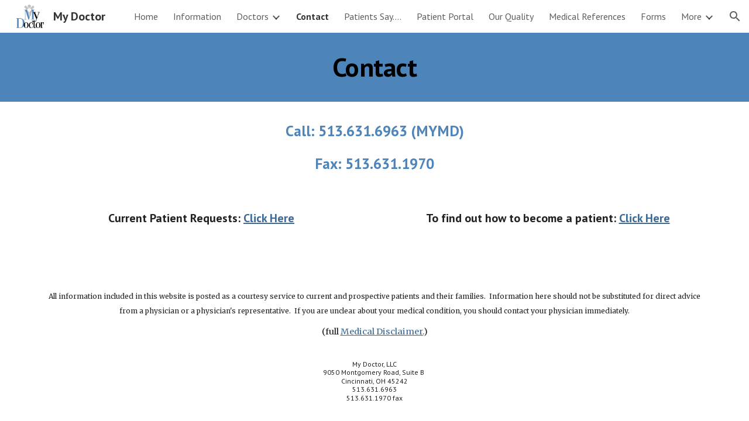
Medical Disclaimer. (382, 331)
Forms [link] (653, 16)
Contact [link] (312, 16)
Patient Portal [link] (445, 16)
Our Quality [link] (511, 16)
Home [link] (146, 16)
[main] (374, 67)
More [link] (691, 16)
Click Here (268, 218)
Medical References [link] (587, 16)
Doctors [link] (252, 16)
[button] (735, 16)
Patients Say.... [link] (372, 16)
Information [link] (197, 16)
